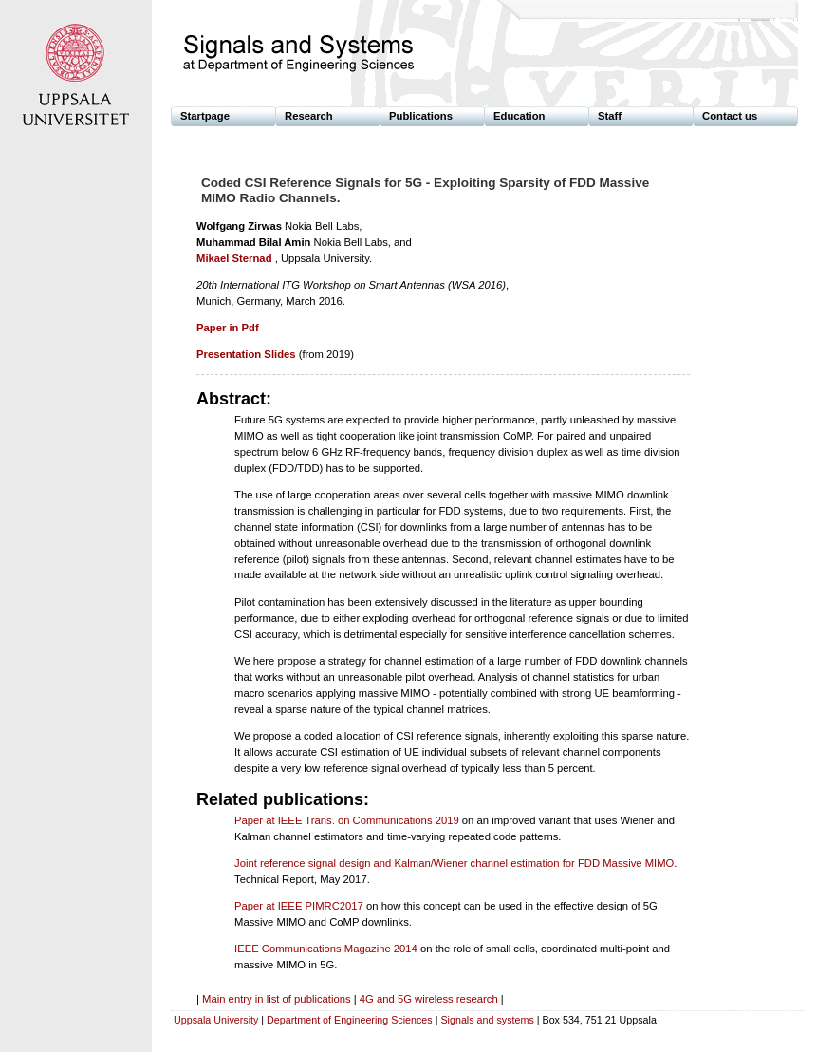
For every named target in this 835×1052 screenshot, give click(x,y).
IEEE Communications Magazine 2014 (326, 948)
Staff (610, 116)
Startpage (205, 116)
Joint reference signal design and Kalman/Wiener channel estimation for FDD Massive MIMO (454, 863)
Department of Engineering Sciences (350, 1019)
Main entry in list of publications (276, 999)
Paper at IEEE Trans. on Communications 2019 (346, 820)
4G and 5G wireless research (429, 999)
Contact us (729, 116)
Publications (421, 116)
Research (309, 116)
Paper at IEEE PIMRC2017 (298, 905)
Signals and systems (486, 1019)
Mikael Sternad (234, 258)
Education (519, 116)
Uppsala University (216, 1019)
